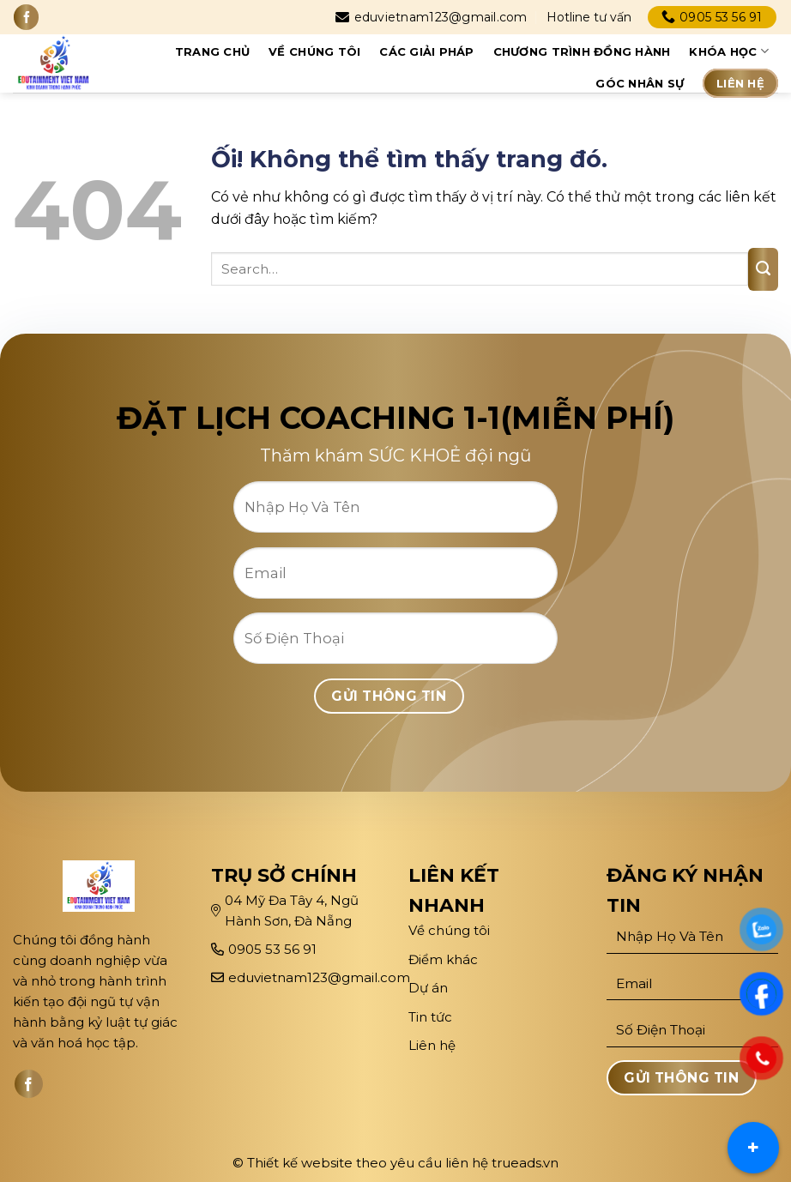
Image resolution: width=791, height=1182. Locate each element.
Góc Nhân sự (639, 83)
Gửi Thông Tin (388, 696)
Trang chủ (212, 51)
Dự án (429, 988)
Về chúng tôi (314, 51)
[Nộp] (763, 269)
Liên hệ (740, 83)
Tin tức (430, 1017)
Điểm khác (443, 959)
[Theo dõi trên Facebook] (26, 16)
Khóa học (729, 51)
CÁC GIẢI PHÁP (426, 51)
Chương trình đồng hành (582, 51)
